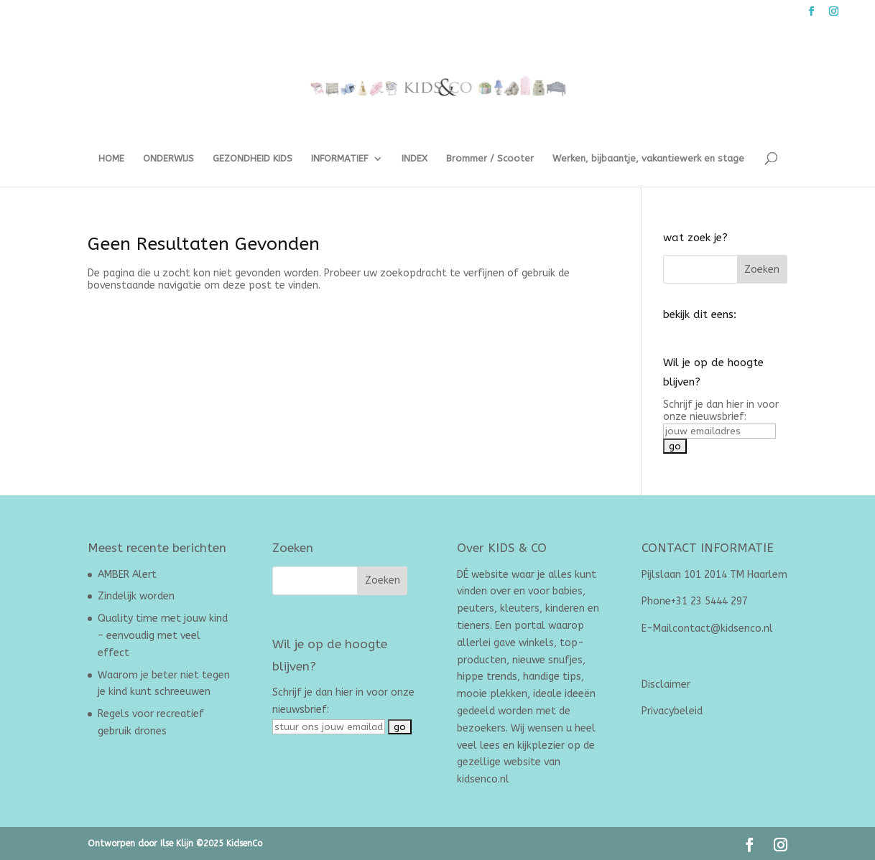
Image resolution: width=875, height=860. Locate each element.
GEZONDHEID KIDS (252, 159)
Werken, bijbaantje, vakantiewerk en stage (648, 159)
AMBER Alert (127, 575)
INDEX (414, 159)
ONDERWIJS (168, 159)
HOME (111, 159)
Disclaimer (666, 684)
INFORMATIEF (340, 159)
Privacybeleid (672, 711)
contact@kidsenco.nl (722, 628)
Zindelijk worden (136, 596)
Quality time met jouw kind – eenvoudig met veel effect (163, 635)
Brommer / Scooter (490, 159)
